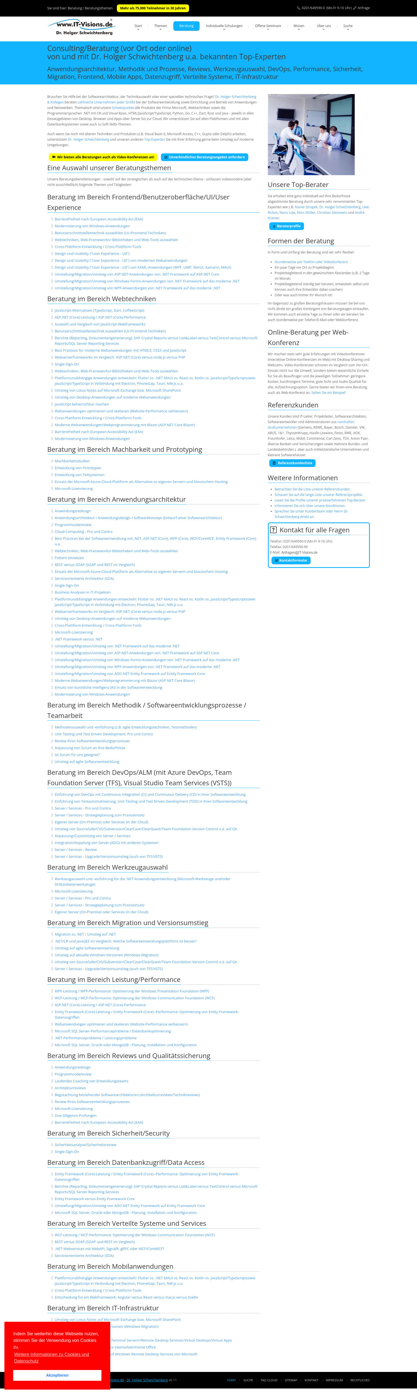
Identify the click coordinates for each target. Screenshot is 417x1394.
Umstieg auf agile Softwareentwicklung (87, 761)
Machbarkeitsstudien (72, 460)
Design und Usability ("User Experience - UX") (92, 253)
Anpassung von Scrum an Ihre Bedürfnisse (90, 747)
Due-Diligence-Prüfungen (75, 1115)
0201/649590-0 (313, 8)
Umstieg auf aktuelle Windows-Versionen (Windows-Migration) (106, 954)
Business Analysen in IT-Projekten (83, 592)
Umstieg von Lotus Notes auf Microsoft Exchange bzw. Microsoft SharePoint (118, 390)
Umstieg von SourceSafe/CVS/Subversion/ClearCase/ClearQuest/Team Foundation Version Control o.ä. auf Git (146, 828)
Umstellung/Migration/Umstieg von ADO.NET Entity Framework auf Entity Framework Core (130, 673)
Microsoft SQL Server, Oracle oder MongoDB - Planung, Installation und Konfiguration (126, 1044)
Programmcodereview (73, 524)
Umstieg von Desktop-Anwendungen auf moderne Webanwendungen (113, 397)
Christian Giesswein (332, 212)
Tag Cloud (268, 1380)
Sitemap (291, 1380)
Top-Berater (310, 184)
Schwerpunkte (123, 107)
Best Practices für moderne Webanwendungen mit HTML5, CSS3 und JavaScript (120, 350)
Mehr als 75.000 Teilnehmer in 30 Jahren (153, 8)
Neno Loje (287, 212)
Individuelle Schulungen (224, 25)
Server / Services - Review (76, 849)
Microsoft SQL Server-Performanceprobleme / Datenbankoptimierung (113, 1031)
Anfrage (364, 8)
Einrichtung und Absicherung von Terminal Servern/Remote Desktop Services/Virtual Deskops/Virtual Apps (143, 1340)
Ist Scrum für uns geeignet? (77, 754)
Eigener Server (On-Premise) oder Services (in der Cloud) (101, 821)
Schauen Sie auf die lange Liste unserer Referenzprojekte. (319, 494)
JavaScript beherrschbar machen (82, 404)
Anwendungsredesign (73, 510)
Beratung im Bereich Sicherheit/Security (108, 1132)
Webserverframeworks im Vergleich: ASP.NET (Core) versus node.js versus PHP (120, 357)
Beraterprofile (287, 226)
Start (138, 25)
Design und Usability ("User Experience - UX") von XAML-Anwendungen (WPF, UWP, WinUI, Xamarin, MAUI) (143, 267)
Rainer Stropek (306, 207)
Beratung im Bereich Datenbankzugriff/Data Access (126, 1162)
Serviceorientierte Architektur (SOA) (84, 578)
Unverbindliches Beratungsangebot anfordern (204, 157)
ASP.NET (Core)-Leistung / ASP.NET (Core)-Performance (100, 317)
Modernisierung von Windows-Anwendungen (92, 225)
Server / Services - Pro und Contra (83, 808)
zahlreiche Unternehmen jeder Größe (106, 102)
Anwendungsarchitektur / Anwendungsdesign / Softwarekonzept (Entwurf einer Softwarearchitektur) (138, 517)
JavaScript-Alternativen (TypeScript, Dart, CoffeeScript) (99, 310)
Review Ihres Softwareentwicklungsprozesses (92, 740)
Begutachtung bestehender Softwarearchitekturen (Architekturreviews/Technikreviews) (127, 1094)
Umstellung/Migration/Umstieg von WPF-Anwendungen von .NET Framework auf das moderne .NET (137, 287)
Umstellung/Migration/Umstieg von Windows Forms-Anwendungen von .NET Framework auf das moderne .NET (147, 281)
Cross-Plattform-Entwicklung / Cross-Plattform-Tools (98, 246)
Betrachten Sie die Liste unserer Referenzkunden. (313, 489)
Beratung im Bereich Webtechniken (101, 298)
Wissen (299, 25)
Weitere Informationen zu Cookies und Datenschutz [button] (51, 1357)
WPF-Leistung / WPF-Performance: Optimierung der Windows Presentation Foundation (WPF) (132, 991)
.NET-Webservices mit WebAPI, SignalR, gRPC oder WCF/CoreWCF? (109, 1248)
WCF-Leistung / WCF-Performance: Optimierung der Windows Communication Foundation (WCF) (134, 997)
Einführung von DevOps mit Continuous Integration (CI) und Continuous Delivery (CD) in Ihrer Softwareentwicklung (150, 794)
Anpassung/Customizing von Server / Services (92, 835)
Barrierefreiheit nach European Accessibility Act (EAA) (99, 219)
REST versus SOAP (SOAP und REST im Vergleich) (95, 564)
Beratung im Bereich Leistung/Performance (114, 979)
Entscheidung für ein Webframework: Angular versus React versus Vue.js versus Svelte (126, 1297)
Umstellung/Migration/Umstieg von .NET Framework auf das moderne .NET (117, 645)
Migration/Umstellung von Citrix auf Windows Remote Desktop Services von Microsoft (126, 1354)
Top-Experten (154, 139)
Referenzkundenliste (293, 463)
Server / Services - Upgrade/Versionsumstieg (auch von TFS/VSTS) (109, 856)
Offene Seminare (268, 25)
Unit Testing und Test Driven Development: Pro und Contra (104, 733)
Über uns (324, 25)
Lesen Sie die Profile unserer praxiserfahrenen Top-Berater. (320, 500)
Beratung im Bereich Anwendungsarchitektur (116, 499)
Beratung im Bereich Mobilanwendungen (110, 1266)
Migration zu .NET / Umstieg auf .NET (85, 934)
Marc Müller (306, 212)
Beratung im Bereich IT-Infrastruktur (103, 1307)
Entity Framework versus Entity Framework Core (95, 1198)
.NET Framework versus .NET (78, 639)
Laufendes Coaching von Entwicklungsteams (91, 1080)
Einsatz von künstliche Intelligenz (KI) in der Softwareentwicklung (108, 687)
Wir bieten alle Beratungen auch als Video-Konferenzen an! (103, 157)
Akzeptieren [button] (57, 1375)
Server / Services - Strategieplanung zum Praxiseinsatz (99, 815)
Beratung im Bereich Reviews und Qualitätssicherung (128, 1055)
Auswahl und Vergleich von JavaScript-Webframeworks (100, 324)
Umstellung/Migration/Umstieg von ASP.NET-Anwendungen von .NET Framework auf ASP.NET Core (137, 274)
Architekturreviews (70, 1087)
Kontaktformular (291, 560)
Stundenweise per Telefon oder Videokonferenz (311, 262)
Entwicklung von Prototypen (78, 467)
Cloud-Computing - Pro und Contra (83, 531)
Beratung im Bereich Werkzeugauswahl (107, 867)
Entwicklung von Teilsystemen (79, 474)
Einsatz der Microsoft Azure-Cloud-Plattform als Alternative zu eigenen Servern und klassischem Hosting (141, 481)
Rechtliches (360, 1380)
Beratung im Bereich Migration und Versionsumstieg (127, 922)
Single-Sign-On (67, 364)
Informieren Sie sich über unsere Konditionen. (310, 505)
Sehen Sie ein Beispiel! (328, 392)
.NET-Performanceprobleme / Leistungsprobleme (95, 1037)
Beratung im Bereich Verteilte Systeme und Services (126, 1223)
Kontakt (311, 1380)
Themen (160, 25)
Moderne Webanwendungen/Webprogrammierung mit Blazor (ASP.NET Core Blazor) (125, 424)
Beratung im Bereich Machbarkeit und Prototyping (124, 449)
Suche (348, 25)
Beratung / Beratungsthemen (90, 8)
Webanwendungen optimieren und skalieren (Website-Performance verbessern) (121, 410)
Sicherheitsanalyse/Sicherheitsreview (85, 1144)
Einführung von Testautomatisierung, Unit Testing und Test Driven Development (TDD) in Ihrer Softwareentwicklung (151, 801)
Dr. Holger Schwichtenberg (88, 139)
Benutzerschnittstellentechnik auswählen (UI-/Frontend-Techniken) (110, 232)
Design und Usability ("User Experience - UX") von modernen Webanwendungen (121, 260)
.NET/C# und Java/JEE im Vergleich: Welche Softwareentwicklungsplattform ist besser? (126, 941)
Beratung (186, 25)
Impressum (334, 1380)
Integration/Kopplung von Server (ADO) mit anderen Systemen (106, 842)
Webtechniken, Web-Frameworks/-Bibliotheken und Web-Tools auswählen (116, 239)
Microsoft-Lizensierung (74, 488)
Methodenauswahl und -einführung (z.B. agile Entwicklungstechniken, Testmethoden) (126, 727)
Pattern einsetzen (69, 557)
